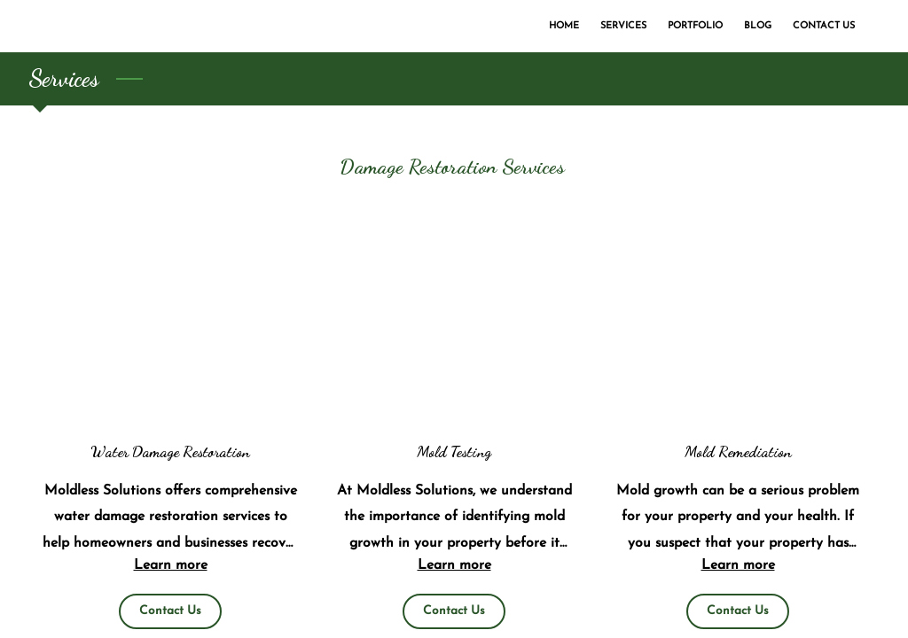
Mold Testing (454, 451)
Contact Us (170, 611)
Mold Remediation (738, 451)
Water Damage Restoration (170, 451)
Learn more (170, 565)
